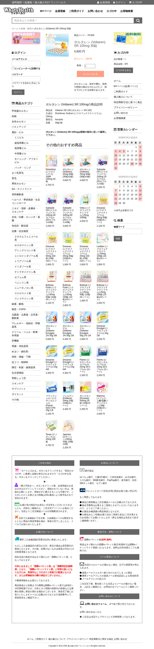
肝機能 (15, 340)
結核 (14, 116)
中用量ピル (20, 153)
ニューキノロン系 (23, 288)
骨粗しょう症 (19, 378)
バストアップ (19, 126)
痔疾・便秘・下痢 (21, 356)
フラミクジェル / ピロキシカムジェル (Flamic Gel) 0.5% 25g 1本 (51, 403)
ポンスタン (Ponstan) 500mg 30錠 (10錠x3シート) (85, 401)
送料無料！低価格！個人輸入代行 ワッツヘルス (39, 2)
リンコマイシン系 (23, 298)
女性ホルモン (19, 121)
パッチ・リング (22, 167)
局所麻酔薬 (18, 194)
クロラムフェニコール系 (26, 238)
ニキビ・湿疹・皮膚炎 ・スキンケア (25, 210)
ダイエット (18, 394)
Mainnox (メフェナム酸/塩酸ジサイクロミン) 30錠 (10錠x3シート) (102, 403)
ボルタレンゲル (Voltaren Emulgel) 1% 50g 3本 (51, 331)
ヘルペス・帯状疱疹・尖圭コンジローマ (26, 201)
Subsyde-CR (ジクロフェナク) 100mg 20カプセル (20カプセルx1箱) (102, 176)
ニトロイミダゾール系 (26, 256)
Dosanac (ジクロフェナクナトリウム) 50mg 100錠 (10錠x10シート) (51, 253)
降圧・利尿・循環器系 (23, 367)
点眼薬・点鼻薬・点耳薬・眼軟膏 (26, 316)
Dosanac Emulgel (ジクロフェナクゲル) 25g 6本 (68, 365)
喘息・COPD (19, 309)
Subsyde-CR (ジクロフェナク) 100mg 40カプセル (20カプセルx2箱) (51, 215)
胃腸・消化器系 (20, 346)
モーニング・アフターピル (26, 161)
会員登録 (103, 2)
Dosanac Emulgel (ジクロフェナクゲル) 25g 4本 (51, 365)
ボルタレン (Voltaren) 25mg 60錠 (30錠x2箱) (68, 173)
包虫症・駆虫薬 (20, 225)
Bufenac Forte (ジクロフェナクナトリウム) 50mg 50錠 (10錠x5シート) (51, 292)
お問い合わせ (95, 11)
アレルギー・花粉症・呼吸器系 (26, 325)
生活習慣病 (18, 373)
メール (112, 604)
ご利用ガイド (76, 11)
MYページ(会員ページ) (126, 86)
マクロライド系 (22, 293)
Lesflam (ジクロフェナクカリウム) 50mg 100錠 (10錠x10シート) (102, 253)
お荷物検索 (126, 11)
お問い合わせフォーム (96, 604)
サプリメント (19, 388)
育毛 (14, 178)
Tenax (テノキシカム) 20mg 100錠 (51, 438)
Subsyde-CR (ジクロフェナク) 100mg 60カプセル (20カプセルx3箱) (68, 215)
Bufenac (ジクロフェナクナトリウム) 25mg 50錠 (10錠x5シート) (85, 291)
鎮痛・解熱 (18, 304)
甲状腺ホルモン (20, 111)
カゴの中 (135, 2)
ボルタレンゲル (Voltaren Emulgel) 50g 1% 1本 (85, 331)
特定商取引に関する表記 (101, 639)
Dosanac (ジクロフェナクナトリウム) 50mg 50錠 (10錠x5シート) (102, 215)
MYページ (45, 11)
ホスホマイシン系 (23, 245)
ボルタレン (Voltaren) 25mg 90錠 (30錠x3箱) (85, 173)
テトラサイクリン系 (25, 272)
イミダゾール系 (22, 266)
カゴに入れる (90, 73)
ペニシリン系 (21, 282)
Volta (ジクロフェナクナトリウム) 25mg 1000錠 (85, 213)
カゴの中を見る (123, 70)
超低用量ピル (21, 143)
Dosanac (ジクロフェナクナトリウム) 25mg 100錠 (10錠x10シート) (85, 253)
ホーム (117, 81)
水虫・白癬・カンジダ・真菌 (26, 219)
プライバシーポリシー (125, 107)
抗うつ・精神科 (20, 362)
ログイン (119, 2)
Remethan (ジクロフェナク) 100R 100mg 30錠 (51, 175)
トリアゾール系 (22, 261)
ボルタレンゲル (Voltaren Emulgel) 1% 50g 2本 (68, 331)
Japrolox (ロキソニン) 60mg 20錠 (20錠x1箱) (68, 439)
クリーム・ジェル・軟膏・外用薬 (26, 334)
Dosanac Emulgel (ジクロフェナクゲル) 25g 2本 (102, 331)
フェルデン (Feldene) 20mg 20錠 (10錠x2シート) (68, 401)
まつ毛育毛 (18, 173)
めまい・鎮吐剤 (20, 351)
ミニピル (19, 137)
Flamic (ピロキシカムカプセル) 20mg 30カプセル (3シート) (85, 366)
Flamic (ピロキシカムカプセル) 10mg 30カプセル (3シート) (102, 366)
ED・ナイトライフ (22, 189)
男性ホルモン (19, 183)
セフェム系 (20, 277)
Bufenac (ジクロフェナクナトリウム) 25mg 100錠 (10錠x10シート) (102, 292)
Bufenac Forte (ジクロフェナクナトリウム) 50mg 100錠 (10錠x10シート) (68, 293)
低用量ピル (20, 148)
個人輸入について (123, 96)
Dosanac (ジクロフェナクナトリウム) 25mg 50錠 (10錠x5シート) (68, 253)
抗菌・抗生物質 (20, 231)
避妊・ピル (18, 132)
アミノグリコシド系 (25, 250)
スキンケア (18, 383)
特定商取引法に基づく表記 (128, 102)
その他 (15, 399)
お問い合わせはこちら (90, 612)
